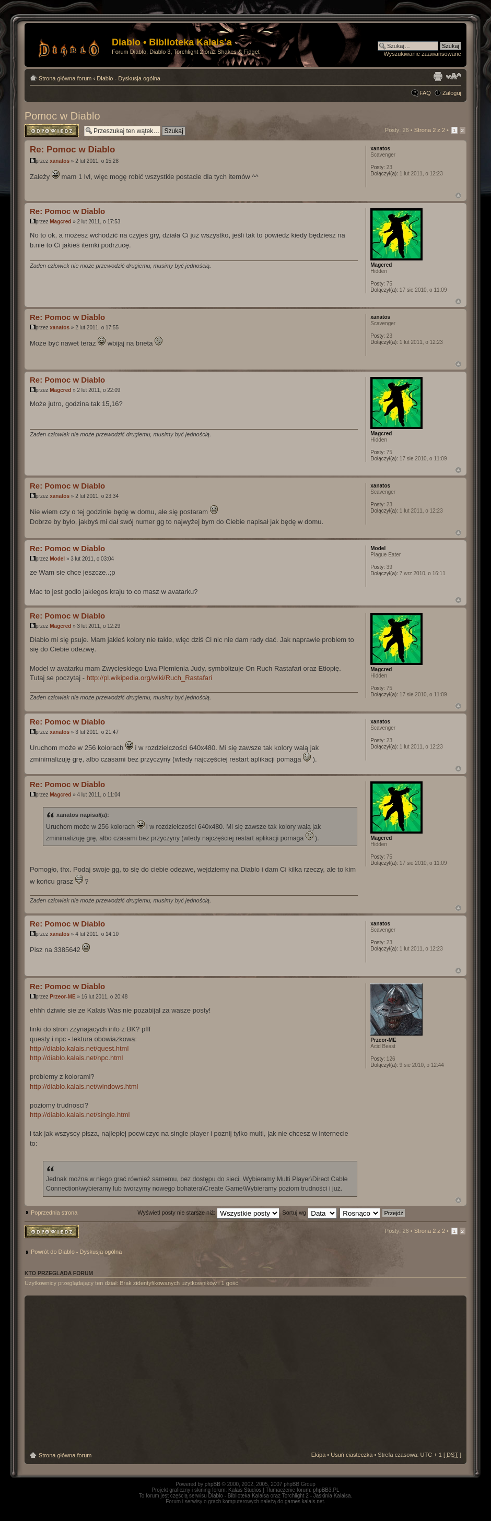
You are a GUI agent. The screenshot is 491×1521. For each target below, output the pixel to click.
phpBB (212, 1484)
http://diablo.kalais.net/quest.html (79, 1048)
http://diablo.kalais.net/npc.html (76, 1058)
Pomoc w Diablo (62, 116)
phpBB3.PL (326, 1490)
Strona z (429, 130)
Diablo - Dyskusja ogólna (128, 78)
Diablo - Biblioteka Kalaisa (238, 1496)
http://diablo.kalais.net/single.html (80, 1115)
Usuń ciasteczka (351, 1455)
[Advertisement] (245, 1374)
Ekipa (318, 1455)
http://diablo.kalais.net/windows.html (84, 1086)
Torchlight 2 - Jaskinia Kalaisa (316, 1496)
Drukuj (437, 76)
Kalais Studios (244, 1490)
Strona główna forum (65, 78)
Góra (458, 195)
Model (57, 559)
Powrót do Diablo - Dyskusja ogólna (76, 1252)
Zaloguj (451, 93)
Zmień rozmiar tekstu (453, 76)
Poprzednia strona (54, 1212)
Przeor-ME (62, 997)
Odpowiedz (52, 130)
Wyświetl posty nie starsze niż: (208, 1212)
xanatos (59, 161)
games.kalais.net (304, 1501)
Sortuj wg (309, 1212)
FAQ (425, 93)
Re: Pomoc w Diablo (72, 150)
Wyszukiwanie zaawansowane (422, 54)
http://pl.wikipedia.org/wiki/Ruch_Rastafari (150, 678)
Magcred (60, 221)
